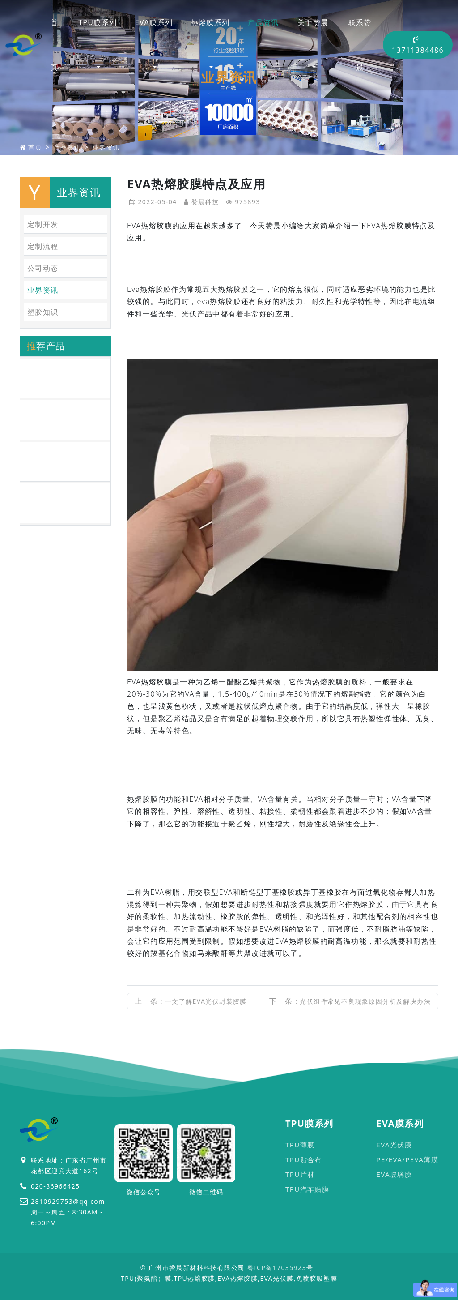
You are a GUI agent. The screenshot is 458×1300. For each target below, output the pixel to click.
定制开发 (43, 224)
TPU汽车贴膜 (307, 1189)
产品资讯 (263, 22)
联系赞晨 (360, 44)
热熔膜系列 (210, 22)
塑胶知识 (43, 312)
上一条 (191, 1001)
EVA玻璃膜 (394, 1174)
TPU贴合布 (303, 1159)
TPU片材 (299, 1174)
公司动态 (43, 268)
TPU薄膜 (299, 1144)
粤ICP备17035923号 (280, 1267)
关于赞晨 (313, 22)
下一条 (350, 1001)
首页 (54, 44)
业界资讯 (106, 147)
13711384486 (418, 45)
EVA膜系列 (154, 22)
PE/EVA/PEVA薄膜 (407, 1159)
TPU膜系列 (97, 22)
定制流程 (43, 246)
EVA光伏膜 (394, 1144)
